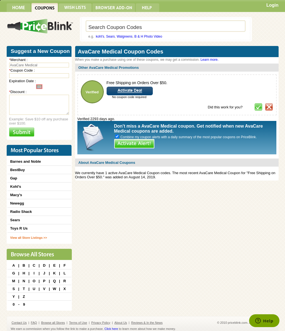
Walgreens (124, 36)
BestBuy (17, 170)
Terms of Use (78, 322)
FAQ (34, 322)
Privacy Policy (100, 322)
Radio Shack (21, 212)
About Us (120, 322)
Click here (111, 328)
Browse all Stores (53, 322)
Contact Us (19, 322)
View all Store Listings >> (28, 237)
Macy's (16, 195)
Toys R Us (19, 228)
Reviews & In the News (147, 322)
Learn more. (209, 60)
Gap (13, 178)
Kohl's (15, 186)
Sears (110, 36)
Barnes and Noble (25, 161)
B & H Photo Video (148, 36)
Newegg (17, 203)
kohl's (100, 36)
